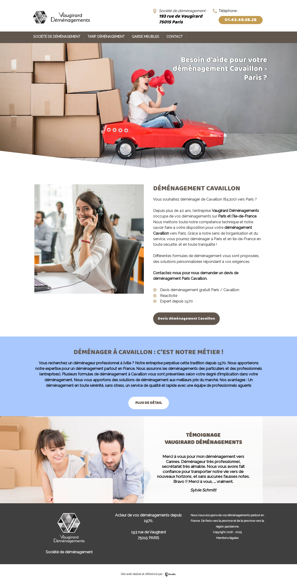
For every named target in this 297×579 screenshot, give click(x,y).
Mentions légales (227, 538)
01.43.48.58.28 (241, 20)
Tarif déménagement (106, 36)
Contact (174, 36)
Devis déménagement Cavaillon (186, 318)
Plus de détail (148, 403)
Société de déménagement (56, 36)
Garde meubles (145, 36)
